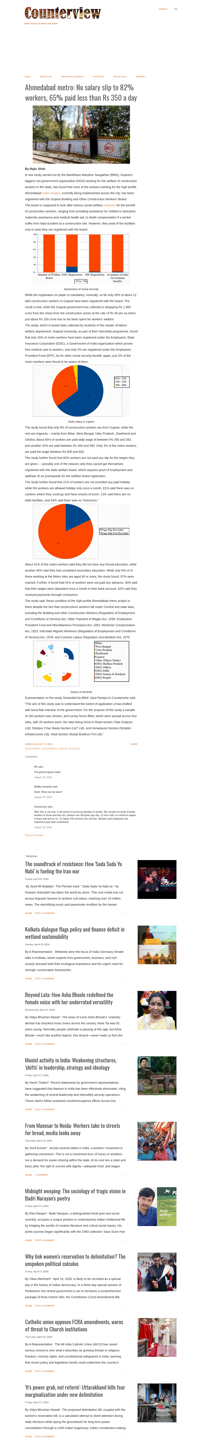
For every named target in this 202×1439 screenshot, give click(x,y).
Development (33, 748)
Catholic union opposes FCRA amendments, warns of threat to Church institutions (74, 1325)
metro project (51, 193)
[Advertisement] (101, 50)
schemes (109, 205)
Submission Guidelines (72, 76)
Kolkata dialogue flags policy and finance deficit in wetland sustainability (74, 932)
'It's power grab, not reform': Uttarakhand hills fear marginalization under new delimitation (75, 1390)
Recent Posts (120, 76)
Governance (49, 748)
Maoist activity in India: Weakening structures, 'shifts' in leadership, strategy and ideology (70, 1063)
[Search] (163, 9)
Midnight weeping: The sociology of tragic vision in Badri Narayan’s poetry (75, 1194)
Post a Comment (34, 835)
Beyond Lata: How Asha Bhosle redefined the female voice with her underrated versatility (69, 998)
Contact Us (98, 76)
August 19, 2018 (43, 777)
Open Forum (46, 76)
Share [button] (134, 744)
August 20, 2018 (43, 827)
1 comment (41, 1175)
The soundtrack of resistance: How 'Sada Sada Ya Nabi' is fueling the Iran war (73, 867)
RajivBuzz (140, 76)
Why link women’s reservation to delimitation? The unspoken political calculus (75, 1259)
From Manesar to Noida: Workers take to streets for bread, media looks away (72, 1129)
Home (27, 76)
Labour (62, 748)
